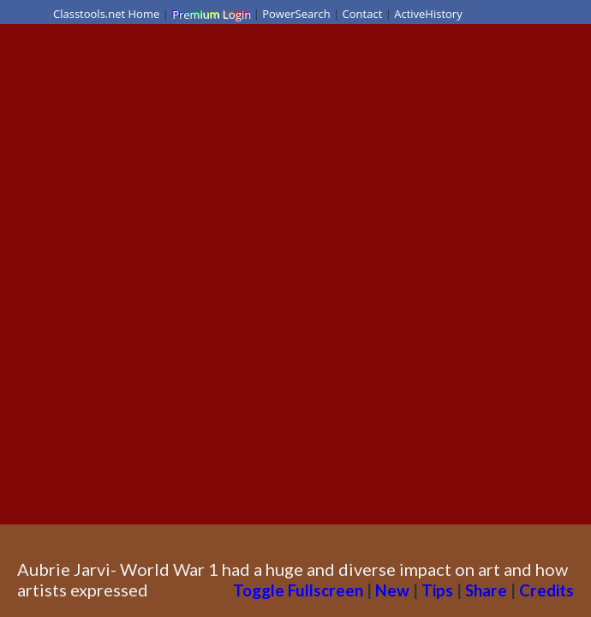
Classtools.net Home (106, 13)
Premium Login (210, 13)
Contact (363, 13)
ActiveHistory (428, 13)
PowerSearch (296, 13)
